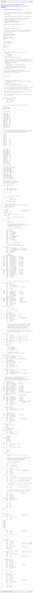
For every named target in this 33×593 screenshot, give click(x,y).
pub (5, 4)
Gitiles (6, 591)
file (20, 9)
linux (10, 4)
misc (22, 4)
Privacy (8, 591)
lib (27, 6)
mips (25, 6)
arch (22, 6)
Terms (11, 591)
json (31, 591)
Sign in (31, 1)
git (16, 4)
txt (29, 591)
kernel (2, 4)
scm (7, 4)
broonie (19, 4)
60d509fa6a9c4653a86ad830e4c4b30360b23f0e (10, 6)
